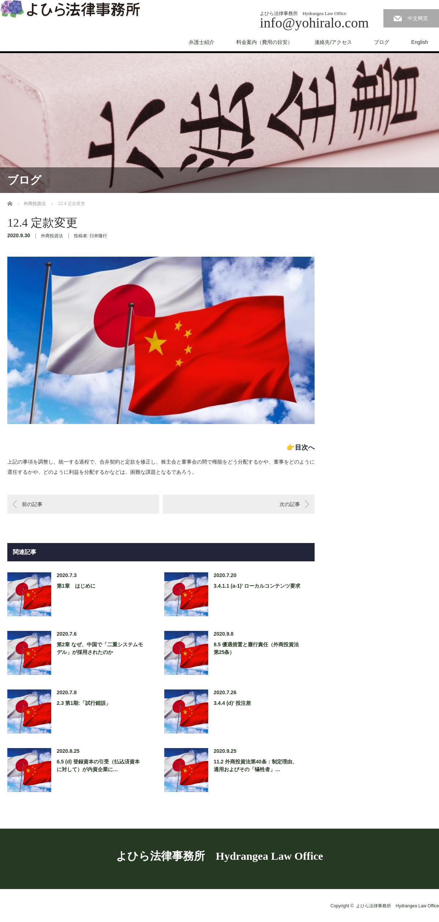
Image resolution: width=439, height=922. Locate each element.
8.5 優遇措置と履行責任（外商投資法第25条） (256, 648)
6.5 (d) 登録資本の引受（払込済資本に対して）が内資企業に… (98, 765)
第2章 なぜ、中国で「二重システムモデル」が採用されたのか (100, 648)
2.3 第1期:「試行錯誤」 (84, 703)
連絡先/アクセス (333, 42)
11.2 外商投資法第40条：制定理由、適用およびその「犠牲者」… (255, 765)
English (419, 42)
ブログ (381, 42)
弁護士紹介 (201, 42)
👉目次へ (300, 447)
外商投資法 (52, 235)
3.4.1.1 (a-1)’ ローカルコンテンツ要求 (257, 586)
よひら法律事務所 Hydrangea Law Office (219, 856)
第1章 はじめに (76, 586)
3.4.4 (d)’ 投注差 (232, 703)
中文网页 (418, 18)
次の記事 (289, 504)
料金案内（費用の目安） (264, 42)
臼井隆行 (98, 235)
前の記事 (32, 504)
